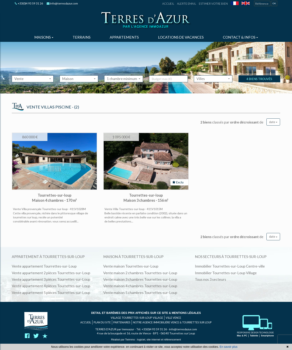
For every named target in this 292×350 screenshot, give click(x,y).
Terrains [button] (81, 37)
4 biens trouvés (259, 84)
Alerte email (186, 3)
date (273, 122)
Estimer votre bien (213, 3)
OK (274, 3)
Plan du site (102, 322)
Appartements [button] (124, 37)
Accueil (168, 3)
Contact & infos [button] (240, 37)
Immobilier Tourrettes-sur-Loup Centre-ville (230, 266)
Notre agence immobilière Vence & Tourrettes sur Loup (172, 322)
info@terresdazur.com (62, 3)
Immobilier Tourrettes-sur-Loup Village (226, 273)
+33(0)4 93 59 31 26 (29, 3)
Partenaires (121, 322)
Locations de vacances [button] (181, 37)
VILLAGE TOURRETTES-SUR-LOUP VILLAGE (137, 317)
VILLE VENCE (173, 317)
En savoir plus (228, 346)
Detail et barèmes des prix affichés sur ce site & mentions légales (146, 312)
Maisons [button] (43, 37)
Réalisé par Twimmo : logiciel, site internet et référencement (146, 339)
